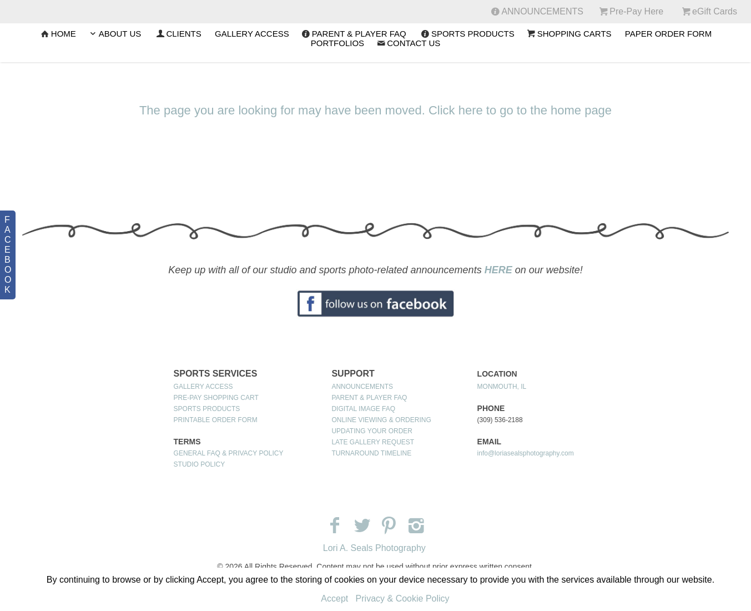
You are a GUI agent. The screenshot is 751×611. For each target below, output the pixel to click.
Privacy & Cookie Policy (403, 598)
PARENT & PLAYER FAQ (353, 33)
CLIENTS (177, 33)
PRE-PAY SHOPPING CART (216, 398)
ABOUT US (114, 33)
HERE (498, 270)
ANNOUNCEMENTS (362, 386)
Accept (334, 598)
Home (57, 33)
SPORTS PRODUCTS (467, 33)
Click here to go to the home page (520, 110)
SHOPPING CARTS (569, 33)
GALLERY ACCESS (252, 33)
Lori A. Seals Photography (374, 548)
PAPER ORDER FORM (668, 33)
